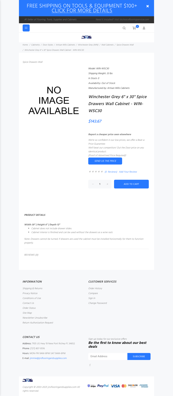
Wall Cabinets (107, 45)
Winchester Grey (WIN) (88, 45)
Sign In (91, 298)
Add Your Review (128, 172)
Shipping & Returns (32, 289)
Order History (95, 289)
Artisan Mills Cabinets (65, 45)
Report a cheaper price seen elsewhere (109, 135)
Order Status (28, 308)
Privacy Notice (29, 293)
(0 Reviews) (111, 172)
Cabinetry (35, 45)
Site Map (27, 313)
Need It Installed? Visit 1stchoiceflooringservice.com (122, 20)
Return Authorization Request (37, 323)
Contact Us (28, 303)
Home (25, 45)
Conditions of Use (31, 298)
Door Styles (48, 45)
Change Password (97, 303)
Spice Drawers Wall (125, 45)
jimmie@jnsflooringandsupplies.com (48, 358)
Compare (93, 293)
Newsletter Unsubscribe (34, 318)
